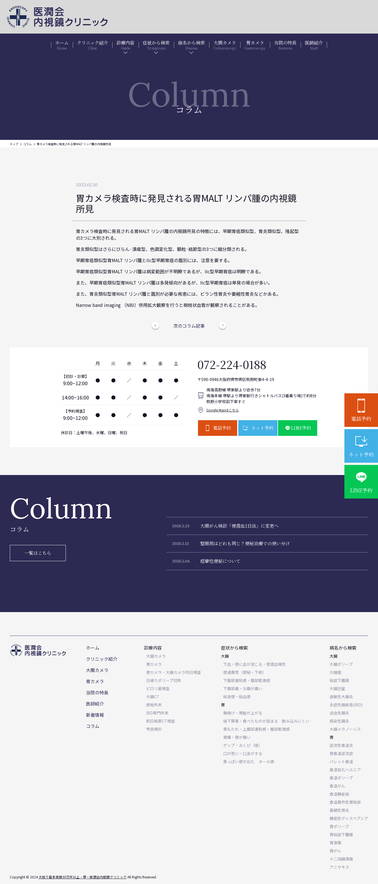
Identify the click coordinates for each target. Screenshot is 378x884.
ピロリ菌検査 (158, 688)
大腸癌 (335, 672)
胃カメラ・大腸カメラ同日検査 (173, 672)
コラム (27, 144)
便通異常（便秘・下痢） (244, 672)
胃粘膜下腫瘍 (341, 834)
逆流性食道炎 (341, 745)
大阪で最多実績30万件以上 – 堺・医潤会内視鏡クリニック (83, 876)
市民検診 (154, 729)
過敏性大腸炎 (341, 696)
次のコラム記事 (189, 325)
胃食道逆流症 (341, 753)
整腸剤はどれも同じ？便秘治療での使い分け (245, 543)
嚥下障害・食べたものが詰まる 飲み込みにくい (266, 721)
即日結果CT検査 (160, 721)
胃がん (335, 851)
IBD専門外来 (157, 713)
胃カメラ (95, 681)
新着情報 (95, 714)
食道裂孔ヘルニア (345, 769)
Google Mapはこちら (222, 410)
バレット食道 (341, 761)
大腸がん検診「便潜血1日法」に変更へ (239, 526)
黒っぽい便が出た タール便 (248, 761)
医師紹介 (95, 703)
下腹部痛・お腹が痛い (242, 688)
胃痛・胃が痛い (237, 737)
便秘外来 (154, 704)
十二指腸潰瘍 (341, 859)
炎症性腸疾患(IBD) (346, 704)
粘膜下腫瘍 (339, 680)
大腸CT (152, 696)
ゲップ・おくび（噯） (242, 745)
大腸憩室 (337, 688)
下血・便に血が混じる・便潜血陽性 (254, 664)
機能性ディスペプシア (349, 818)
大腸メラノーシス (345, 729)
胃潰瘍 (335, 842)
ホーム (92, 647)
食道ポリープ (341, 777)
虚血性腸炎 (339, 713)
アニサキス (339, 867)
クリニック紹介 (101, 658)
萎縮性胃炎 (339, 810)
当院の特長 (97, 692)
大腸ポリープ (341, 664)
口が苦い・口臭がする (242, 753)
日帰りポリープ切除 (163, 680)
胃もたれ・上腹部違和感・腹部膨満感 (256, 729)
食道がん (337, 786)
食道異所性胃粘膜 (345, 802)
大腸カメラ (97, 670)
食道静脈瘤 (339, 794)
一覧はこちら (37, 553)
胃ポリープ (339, 826)
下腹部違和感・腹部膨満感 (246, 680)
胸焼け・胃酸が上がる (242, 713)
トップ (14, 144)
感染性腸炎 (339, 721)
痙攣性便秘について (220, 561)
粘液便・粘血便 (237, 696)
